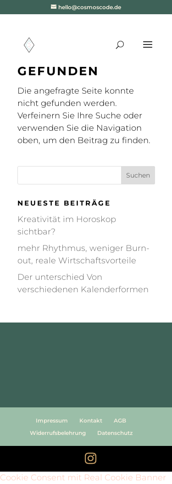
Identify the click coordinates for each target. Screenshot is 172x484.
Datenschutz (115, 432)
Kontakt (90, 420)
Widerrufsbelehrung (58, 432)
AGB (120, 420)
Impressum (52, 420)
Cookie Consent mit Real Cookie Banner (83, 478)
